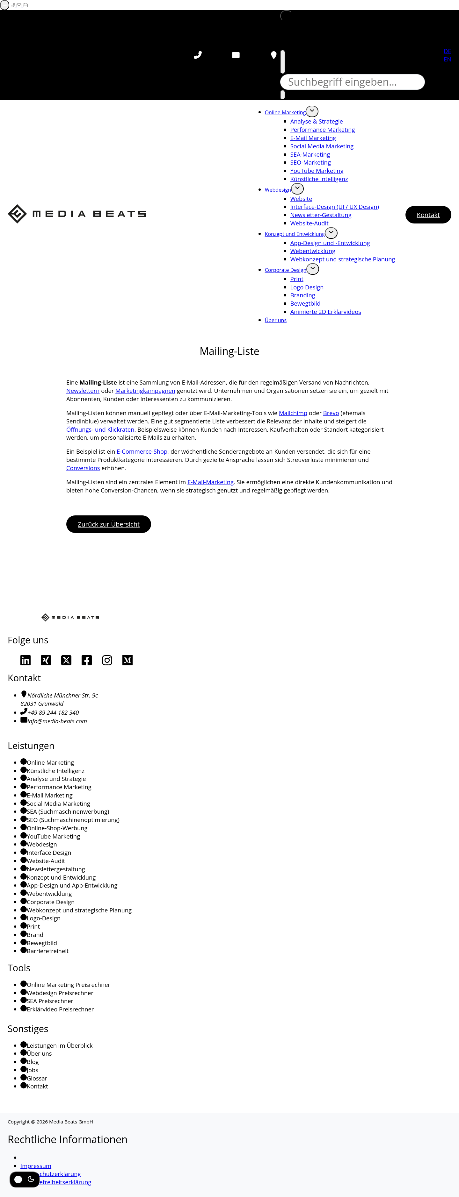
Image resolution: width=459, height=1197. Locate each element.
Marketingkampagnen (145, 390)
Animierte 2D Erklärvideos (325, 311)
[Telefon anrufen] (198, 55)
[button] (286, 16)
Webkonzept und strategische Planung (342, 259)
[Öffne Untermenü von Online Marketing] (312, 111)
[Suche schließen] (282, 62)
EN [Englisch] (447, 59)
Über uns (276, 320)
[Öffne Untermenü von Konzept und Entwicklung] (331, 233)
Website (301, 198)
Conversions (83, 468)
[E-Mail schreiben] (20, 5)
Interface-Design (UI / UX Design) (334, 206)
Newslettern (82, 390)
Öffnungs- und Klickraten (100, 429)
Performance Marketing (322, 129)
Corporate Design (286, 269)
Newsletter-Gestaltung (321, 215)
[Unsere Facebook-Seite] (87, 660)
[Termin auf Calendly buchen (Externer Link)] (25, 5)
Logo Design (307, 287)
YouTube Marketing (317, 170)
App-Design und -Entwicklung (330, 243)
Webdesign (278, 189)
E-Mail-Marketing (210, 482)
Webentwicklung (312, 251)
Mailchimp (293, 413)
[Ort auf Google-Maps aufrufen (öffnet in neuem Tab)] (274, 55)
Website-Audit (309, 223)
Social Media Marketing (322, 146)
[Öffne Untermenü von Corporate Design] (312, 269)
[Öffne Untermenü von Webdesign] (297, 189)
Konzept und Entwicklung (295, 233)
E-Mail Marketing (313, 138)
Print (296, 279)
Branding (302, 295)
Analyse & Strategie (316, 121)
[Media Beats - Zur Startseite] (77, 214)
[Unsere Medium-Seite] (127, 660)
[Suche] (352, 82)
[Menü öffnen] (4, 5)
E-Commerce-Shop (142, 451)
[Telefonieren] (14, 5)
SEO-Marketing (310, 162)
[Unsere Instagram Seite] (107, 660)
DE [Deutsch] (447, 51)
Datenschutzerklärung (50, 1174)
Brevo (331, 413)
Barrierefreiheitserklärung (55, 1182)
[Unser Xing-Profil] (46, 660)
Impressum (35, 1166)
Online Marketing (285, 112)
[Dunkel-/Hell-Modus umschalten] (25, 1179)
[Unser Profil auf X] (66, 660)
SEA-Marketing (310, 154)
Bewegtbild (305, 303)
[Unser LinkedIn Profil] (25, 660)
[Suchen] (282, 95)
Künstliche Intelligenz (319, 179)
